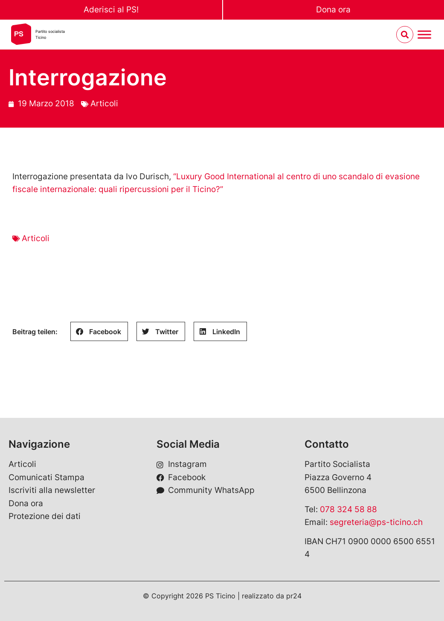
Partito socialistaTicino (50, 34)
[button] (99, 331)
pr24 (294, 596)
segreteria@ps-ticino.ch (376, 522)
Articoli (104, 103)
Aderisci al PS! (111, 10)
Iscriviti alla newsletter (52, 490)
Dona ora (333, 10)
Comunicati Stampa (46, 477)
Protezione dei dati (45, 516)
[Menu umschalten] (424, 35)
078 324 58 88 (348, 509)
